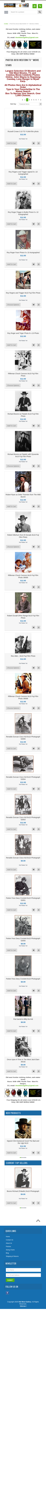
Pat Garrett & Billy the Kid (23, 1019)
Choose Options (13, 305)
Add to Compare (38, 143)
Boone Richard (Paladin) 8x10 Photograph (23, 1191)
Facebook (7, 1292)
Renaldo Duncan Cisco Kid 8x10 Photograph (23, 858)
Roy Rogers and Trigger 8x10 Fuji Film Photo (23, 293)
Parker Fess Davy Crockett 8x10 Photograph (23, 979)
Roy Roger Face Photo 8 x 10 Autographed (23, 252)
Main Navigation (6, 12)
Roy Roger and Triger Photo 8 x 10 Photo (23, 333)
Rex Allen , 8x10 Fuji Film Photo (23, 656)
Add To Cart (11, 143)
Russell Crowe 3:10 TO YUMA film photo (23, 131)
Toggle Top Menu (23, 1)
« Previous (22, 99)
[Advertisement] (25, 19)
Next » (41, 99)
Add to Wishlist (33, 143)
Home (6, 24)
